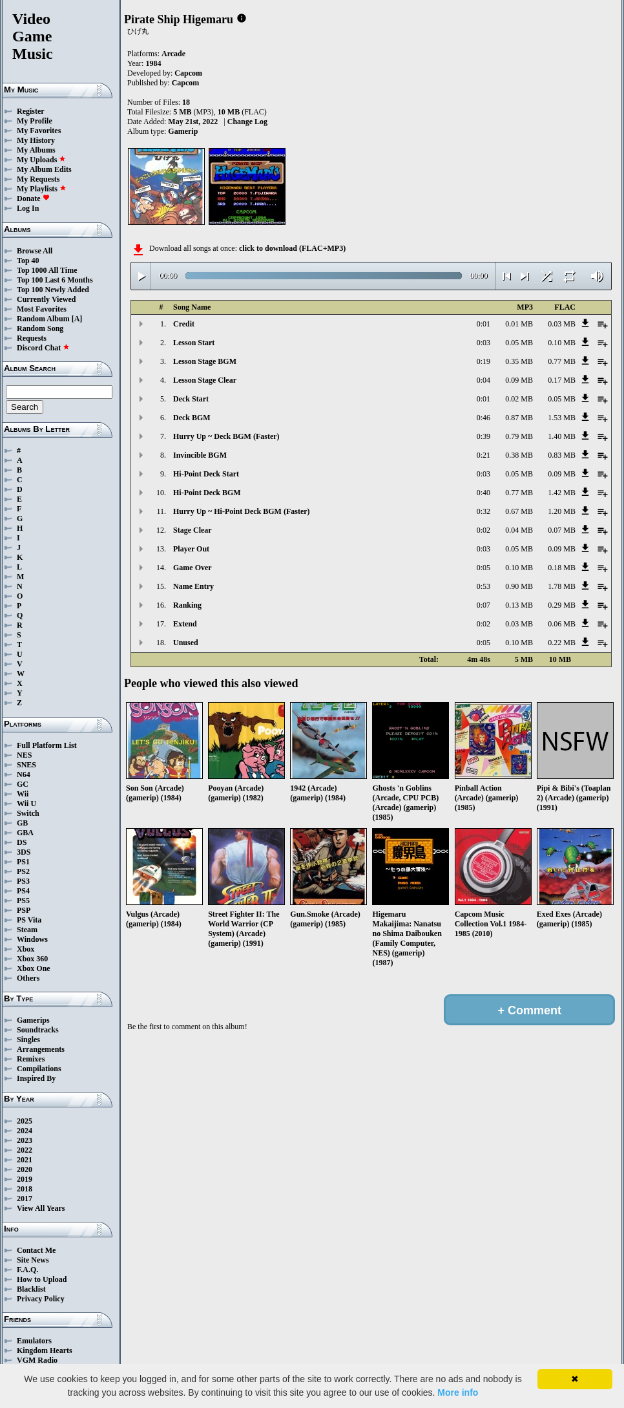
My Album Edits (44, 169)
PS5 (23, 900)
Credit (183, 323)
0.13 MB (519, 605)
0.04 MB (519, 530)
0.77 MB (562, 361)
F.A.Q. (27, 1269)
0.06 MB (562, 623)
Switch (28, 813)
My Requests (38, 179)
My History (36, 140)
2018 (24, 1188)
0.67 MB (519, 511)
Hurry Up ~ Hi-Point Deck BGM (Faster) (241, 511)
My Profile (34, 120)
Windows (32, 939)
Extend (185, 623)
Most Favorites (42, 309)
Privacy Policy (41, 1298)
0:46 (483, 417)
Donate (33, 198)
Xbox (25, 949)
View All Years (41, 1208)
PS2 (23, 871)
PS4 (23, 890)
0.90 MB (519, 586)
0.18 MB (562, 567)
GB (22, 822)
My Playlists (42, 188)
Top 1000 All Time (47, 270)
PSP (23, 910)
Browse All (34, 250)
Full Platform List (47, 745)
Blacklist (31, 1289)
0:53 (483, 586)
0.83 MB (562, 455)
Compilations (39, 1068)
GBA (25, 832)
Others (28, 978)
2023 (24, 1140)
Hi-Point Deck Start (206, 473)
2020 (24, 1169)
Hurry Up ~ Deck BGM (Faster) (226, 436)
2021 (24, 1159)
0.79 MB (519, 436)
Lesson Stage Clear (204, 380)
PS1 (23, 861)
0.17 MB (562, 380)
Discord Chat (43, 347)
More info (457, 1392)
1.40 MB (562, 436)
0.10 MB (562, 342)
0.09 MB (519, 380)
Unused (185, 642)
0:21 (483, 455)
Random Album (43, 318)
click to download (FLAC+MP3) (292, 248)
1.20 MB (562, 511)
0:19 (483, 361)
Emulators (34, 1340)
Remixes (31, 1058)
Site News (33, 1259)
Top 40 (28, 260)
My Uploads (41, 159)
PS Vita (29, 919)
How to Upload (42, 1279)
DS (21, 842)
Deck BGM (192, 417)
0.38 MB (519, 455)
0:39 (483, 436)
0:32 (483, 511)
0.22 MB (562, 642)
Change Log (247, 121)
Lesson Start (193, 342)
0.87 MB (519, 417)
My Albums (36, 150)
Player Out (191, 548)
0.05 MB (519, 342)
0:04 (483, 380)
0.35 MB (519, 361)
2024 (24, 1130)
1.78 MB (562, 586)
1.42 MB (562, 492)
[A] (77, 318)
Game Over (192, 567)
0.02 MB (519, 398)
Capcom (188, 73)
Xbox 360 (32, 958)
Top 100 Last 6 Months (55, 279)
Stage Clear (192, 530)
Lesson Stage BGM (204, 361)
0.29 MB (562, 605)
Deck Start (191, 398)
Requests (32, 338)
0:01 (483, 323)
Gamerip (183, 131)
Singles (28, 1039)
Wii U (26, 803)
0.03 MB (562, 323)
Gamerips (33, 1020)
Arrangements (41, 1049)
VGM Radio (37, 1360)
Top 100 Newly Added (53, 289)
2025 (24, 1120)
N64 (23, 774)
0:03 (483, 342)
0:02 (483, 530)
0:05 (483, 567)
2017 (24, 1198)
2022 (24, 1150)
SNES (26, 764)
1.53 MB (562, 417)
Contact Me (36, 1250)
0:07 (483, 605)
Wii (22, 793)
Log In (28, 208)
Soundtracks (38, 1029)
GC (22, 784)
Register (31, 111)
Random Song (40, 328)
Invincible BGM (200, 455)
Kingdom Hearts (44, 1350)
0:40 (483, 492)
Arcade (173, 53)
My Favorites (39, 130)
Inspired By (36, 1078)
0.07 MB (562, 530)
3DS (23, 852)
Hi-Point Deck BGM (207, 492)
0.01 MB (519, 323)
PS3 (23, 881)
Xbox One (33, 968)
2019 (24, 1179)
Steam (27, 929)
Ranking (187, 605)
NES (24, 755)
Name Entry (193, 586)
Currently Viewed (46, 299)
